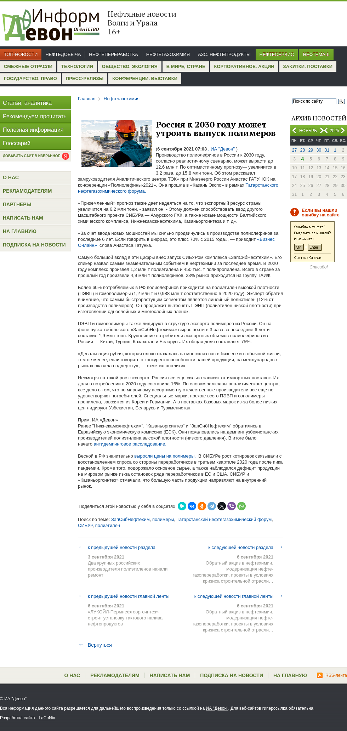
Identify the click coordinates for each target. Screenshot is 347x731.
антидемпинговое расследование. (130, 444)
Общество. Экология (130, 66)
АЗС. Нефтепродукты (224, 54)
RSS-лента (332, 675)
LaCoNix (47, 717)
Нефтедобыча (63, 54)
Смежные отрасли (28, 66)
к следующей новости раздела (245, 547)
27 (294, 150)
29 (310, 150)
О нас (11, 177)
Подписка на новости (34, 245)
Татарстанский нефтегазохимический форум (224, 519)
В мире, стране (185, 66)
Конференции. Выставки (144, 78)
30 (319, 150)
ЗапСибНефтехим (130, 519)
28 (302, 150)
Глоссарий (16, 143)
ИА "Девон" (217, 708)
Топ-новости (21, 54)
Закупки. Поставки (307, 66)
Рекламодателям (27, 191)
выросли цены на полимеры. (165, 456)
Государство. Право (30, 78)
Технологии (77, 66)
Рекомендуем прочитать (35, 116)
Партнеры (17, 204)
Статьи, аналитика (27, 103)
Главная (86, 98)
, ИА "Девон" (221, 149)
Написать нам (23, 218)
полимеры (163, 519)
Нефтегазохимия (168, 54)
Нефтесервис (277, 54)
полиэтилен (107, 525)
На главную (19, 231)
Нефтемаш (316, 54)
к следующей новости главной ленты (238, 596)
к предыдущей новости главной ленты (124, 596)
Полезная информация (33, 130)
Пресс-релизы (84, 78)
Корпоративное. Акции (244, 66)
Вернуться (95, 645)
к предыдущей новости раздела (116, 547)
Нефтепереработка (113, 54)
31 (327, 150)
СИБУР (85, 525)
